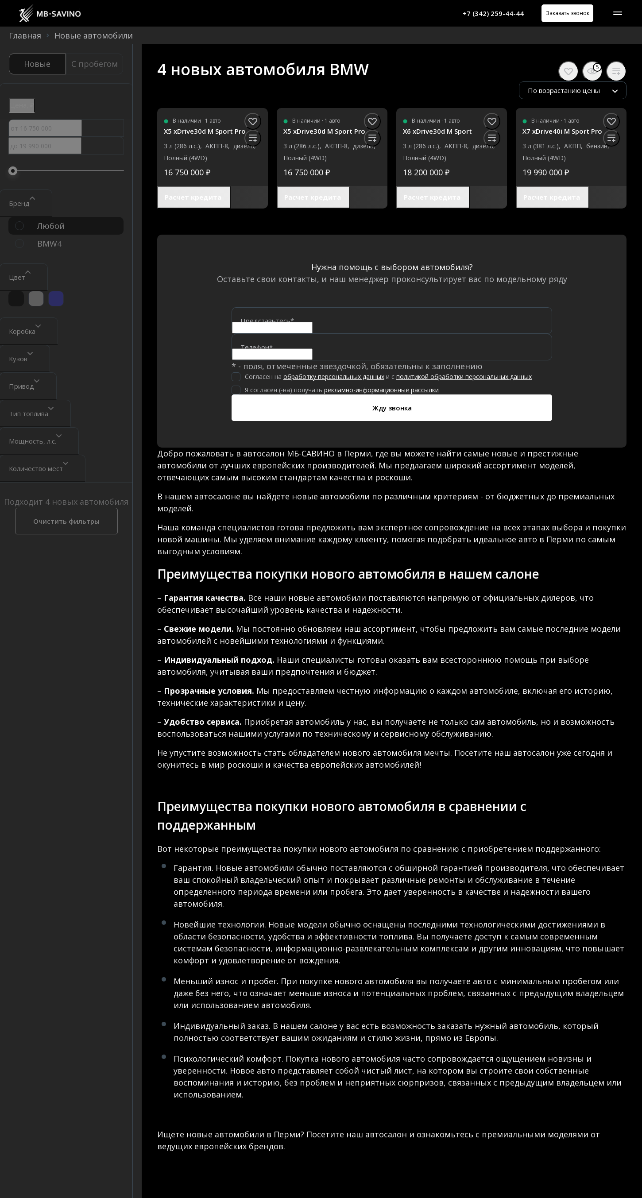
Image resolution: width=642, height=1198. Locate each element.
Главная (25, 35)
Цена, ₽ (22, 104)
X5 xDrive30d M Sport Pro (205, 131)
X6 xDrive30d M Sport (437, 131)
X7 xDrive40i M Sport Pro (562, 131)
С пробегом (94, 63)
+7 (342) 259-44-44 (483, 13)
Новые (37, 63)
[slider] (12, 170)
